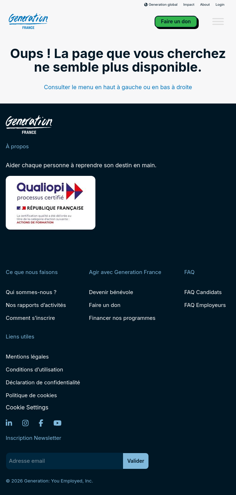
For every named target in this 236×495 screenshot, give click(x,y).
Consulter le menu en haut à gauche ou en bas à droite (118, 87)
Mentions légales (27, 356)
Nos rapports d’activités (36, 305)
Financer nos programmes (122, 317)
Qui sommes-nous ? (31, 292)
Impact (188, 4)
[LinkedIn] (9, 423)
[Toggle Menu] (218, 21)
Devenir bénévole (111, 292)
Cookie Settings (27, 407)
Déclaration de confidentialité (43, 382)
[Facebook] (41, 423)
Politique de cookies (31, 395)
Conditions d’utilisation (34, 369)
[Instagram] (25, 423)
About (205, 4)
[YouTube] (57, 423)
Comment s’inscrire (30, 317)
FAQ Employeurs (205, 305)
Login (220, 4)
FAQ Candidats (203, 292)
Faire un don (176, 21)
